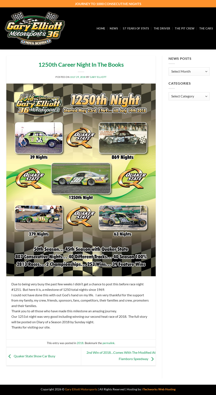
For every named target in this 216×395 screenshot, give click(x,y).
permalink (109, 343)
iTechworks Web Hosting (159, 389)
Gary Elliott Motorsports (81, 389)
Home (101, 28)
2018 (80, 343)
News (114, 28)
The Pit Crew (184, 28)
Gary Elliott (98, 77)
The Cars (206, 28)
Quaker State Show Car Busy (30, 356)
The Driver (162, 28)
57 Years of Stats (136, 28)
